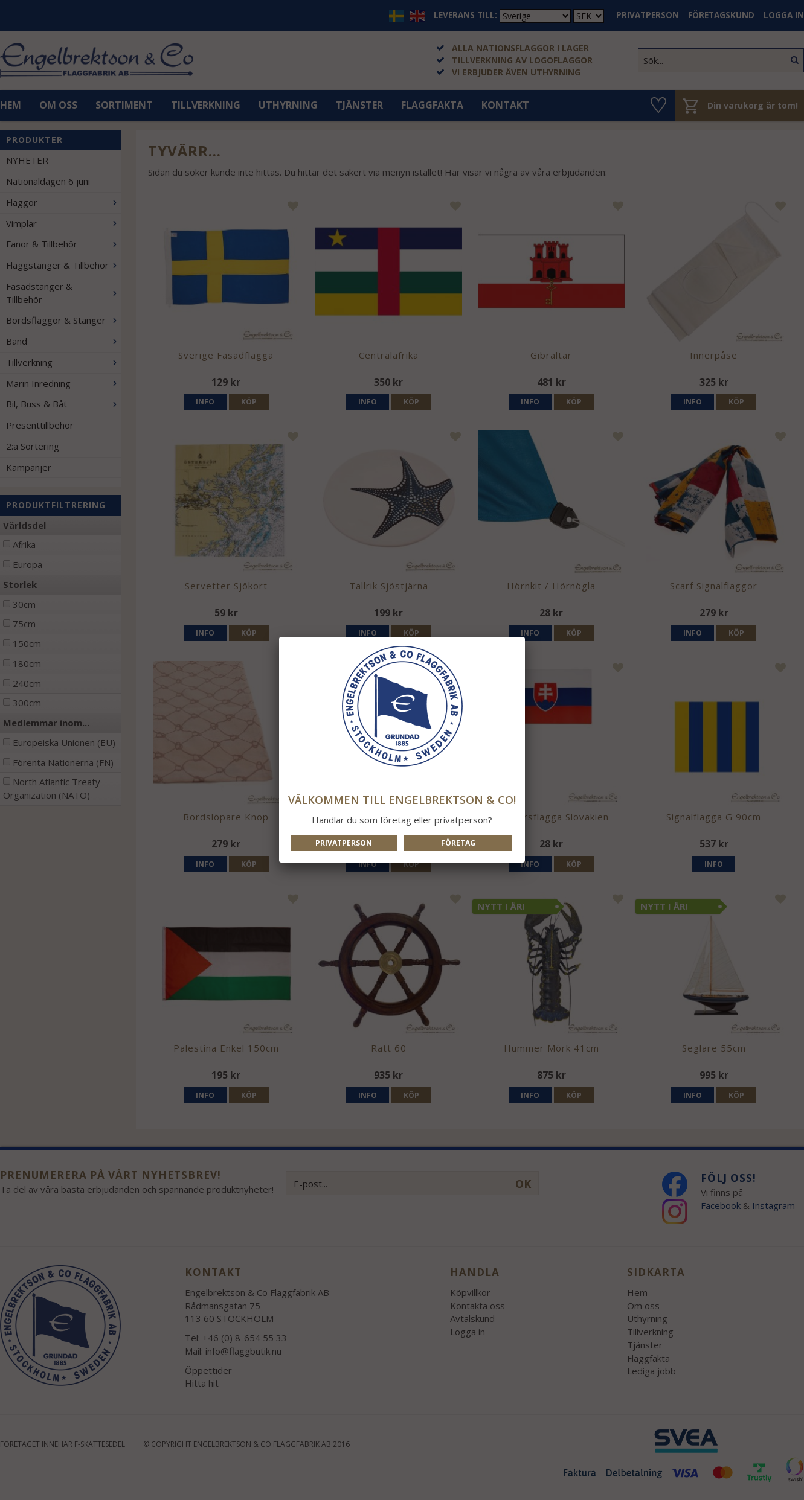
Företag (458, 843)
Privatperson (343, 843)
